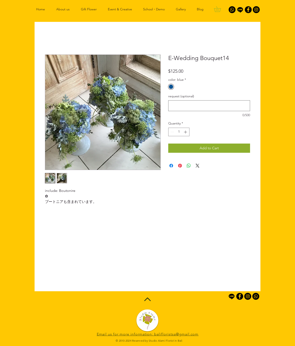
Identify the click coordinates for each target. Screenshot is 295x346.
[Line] (240, 9)
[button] (220, 9)
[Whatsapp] (232, 9)
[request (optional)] (209, 105)
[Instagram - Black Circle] (256, 9)
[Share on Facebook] (171, 165)
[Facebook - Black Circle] (248, 9)
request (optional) (181, 96)
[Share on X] (197, 165)
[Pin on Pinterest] (180, 165)
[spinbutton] (179, 132)
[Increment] (186, 132)
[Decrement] (172, 132)
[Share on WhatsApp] (189, 165)
